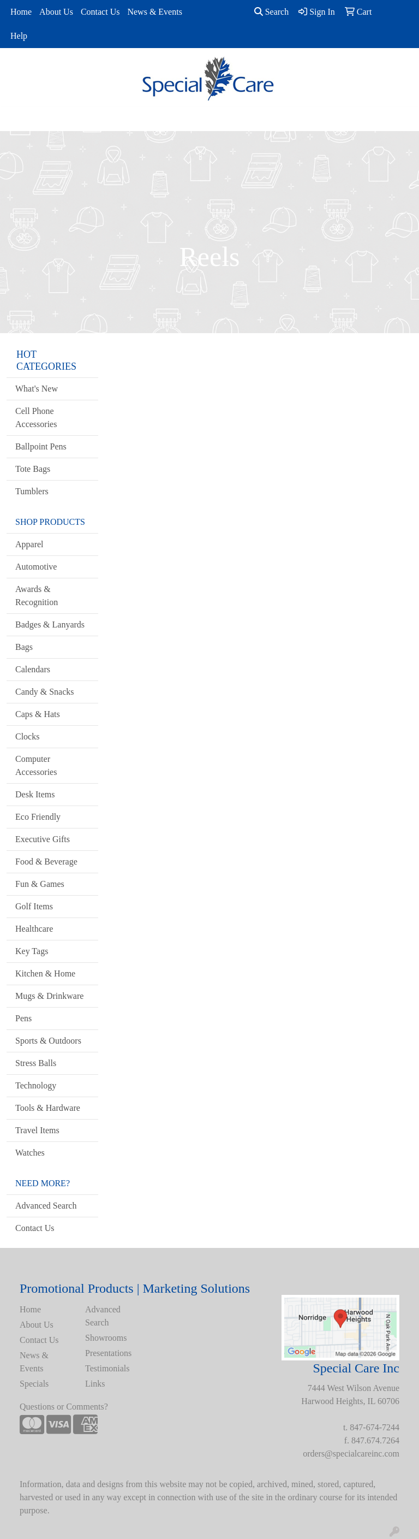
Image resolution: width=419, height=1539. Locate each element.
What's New (36, 388)
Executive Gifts (42, 839)
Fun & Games (39, 884)
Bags (24, 647)
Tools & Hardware (47, 1107)
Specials (34, 1383)
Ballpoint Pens (41, 446)
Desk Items (35, 794)
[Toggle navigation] (16, 119)
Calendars (32, 669)
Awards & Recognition (36, 595)
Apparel (29, 544)
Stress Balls (35, 1063)
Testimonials (107, 1368)
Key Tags (31, 951)
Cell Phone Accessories (36, 417)
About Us (56, 11)
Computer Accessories (36, 765)
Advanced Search (45, 1205)
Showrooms (106, 1337)
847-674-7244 (374, 1427)
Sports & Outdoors (48, 1040)
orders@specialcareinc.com (351, 1453)
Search (271, 11)
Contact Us (100, 11)
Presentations (108, 1353)
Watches (30, 1152)
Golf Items (34, 906)
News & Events (154, 11)
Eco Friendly (38, 816)
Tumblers (32, 491)
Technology (35, 1085)
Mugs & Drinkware (49, 996)
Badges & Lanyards (50, 624)
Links (95, 1383)
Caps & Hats (37, 714)
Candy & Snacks (44, 691)
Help (18, 35)
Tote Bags (32, 468)
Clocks (27, 736)
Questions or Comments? (64, 1406)
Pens (23, 1018)
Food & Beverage (46, 861)
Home (21, 11)
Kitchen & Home (45, 973)
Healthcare (34, 928)
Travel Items (37, 1130)
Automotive (36, 566)
